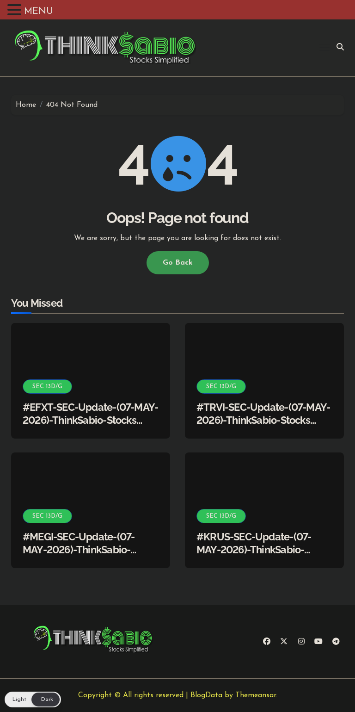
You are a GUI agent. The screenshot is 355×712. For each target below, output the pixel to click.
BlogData (206, 695)
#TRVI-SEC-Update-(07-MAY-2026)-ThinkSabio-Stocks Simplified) (263, 420)
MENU (38, 11)
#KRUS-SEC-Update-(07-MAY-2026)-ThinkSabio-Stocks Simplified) (253, 550)
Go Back (178, 262)
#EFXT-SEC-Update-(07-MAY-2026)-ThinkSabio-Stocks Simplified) (90, 420)
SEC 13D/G (47, 387)
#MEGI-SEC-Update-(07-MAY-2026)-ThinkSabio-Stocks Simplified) (79, 550)
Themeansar (255, 695)
